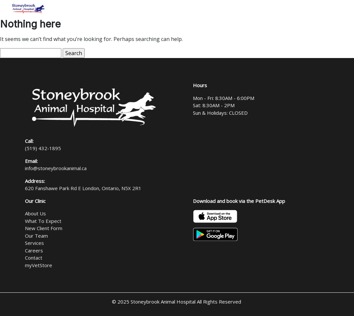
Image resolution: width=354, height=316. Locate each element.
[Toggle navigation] (340, 8)
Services (34, 243)
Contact (33, 257)
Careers (34, 250)
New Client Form (43, 228)
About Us (35, 213)
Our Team (36, 235)
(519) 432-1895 (43, 148)
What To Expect (43, 221)
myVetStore (38, 265)
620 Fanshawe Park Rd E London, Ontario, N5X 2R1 (83, 188)
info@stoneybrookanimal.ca (56, 168)
